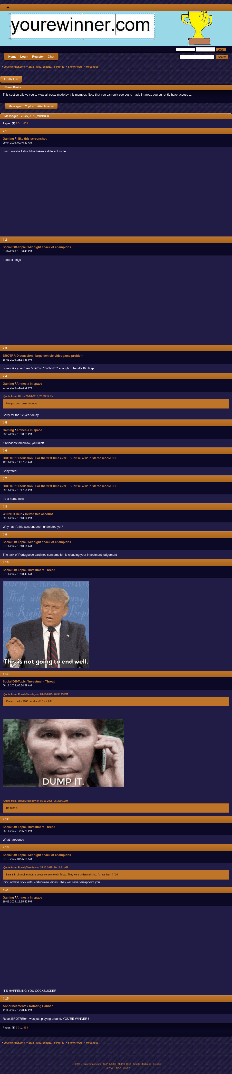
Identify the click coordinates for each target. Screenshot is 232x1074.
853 (25, 123)
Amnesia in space (29, 383)
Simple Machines (142, 1064)
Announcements (15, 1006)
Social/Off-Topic (14, 247)
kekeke (157, 1064)
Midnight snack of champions (49, 247)
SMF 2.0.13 (109, 1064)
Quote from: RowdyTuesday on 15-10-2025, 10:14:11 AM (35, 867)
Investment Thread (41, 570)
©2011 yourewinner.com (88, 1064)
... (21, 123)
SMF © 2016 (124, 1064)
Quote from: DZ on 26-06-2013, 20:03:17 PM (28, 396)
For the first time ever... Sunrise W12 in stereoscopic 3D (75, 458)
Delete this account (39, 514)
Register (38, 56)
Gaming (8, 138)
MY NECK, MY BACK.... (71, 195)
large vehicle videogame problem (59, 355)
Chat (51, 56)
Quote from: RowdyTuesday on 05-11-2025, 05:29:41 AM (35, 801)
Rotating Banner (41, 1006)
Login (24, 56)
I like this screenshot (32, 138)
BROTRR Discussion (18, 355)
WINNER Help (12, 514)
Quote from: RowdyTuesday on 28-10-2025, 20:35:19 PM (35, 694)
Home (12, 56)
